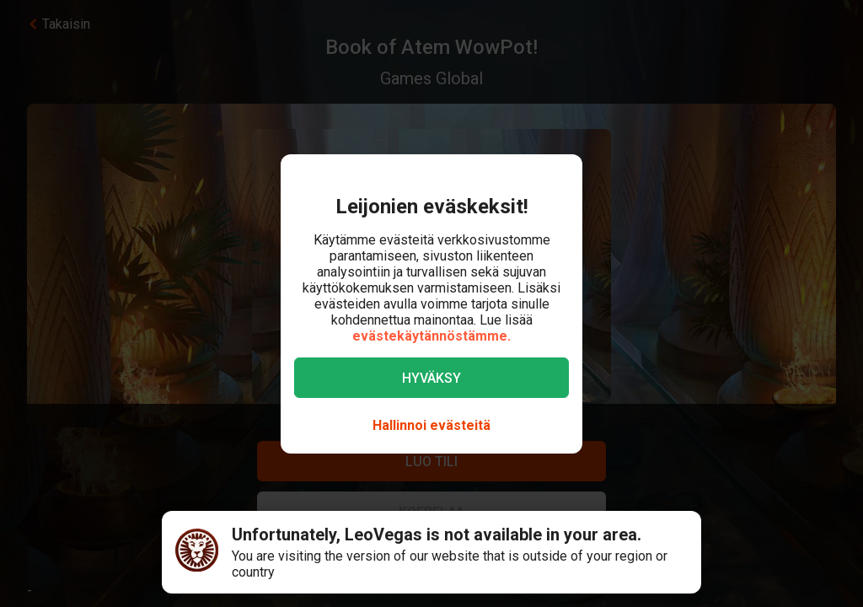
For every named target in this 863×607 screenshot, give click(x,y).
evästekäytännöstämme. (431, 336)
